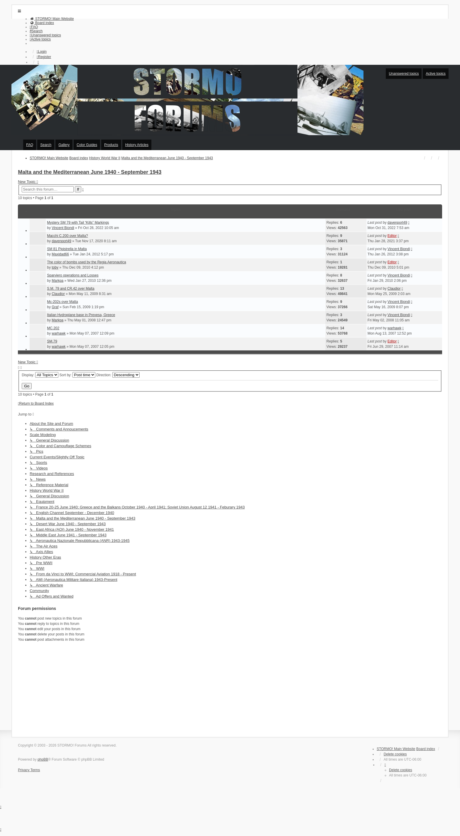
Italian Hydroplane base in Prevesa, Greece (81, 315)
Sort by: (78, 375)
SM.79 (52, 341)
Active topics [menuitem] (435, 74)
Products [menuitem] (111, 145)
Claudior (58, 294)
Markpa (57, 281)
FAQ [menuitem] (29, 145)
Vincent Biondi (63, 228)
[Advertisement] (194, 688)
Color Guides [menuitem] (87, 145)
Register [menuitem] (44, 57)
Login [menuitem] (42, 52)
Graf (55, 307)
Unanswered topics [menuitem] (404, 74)
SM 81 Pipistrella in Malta (67, 249)
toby (55, 267)
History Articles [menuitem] (136, 145)
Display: (40, 375)
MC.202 (53, 328)
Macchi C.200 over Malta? (67, 236)
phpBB (43, 759)
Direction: (118, 375)
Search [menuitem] (45, 145)
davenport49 (397, 223)
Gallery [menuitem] (64, 145)
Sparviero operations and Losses (72, 275)
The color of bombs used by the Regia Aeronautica (86, 262)
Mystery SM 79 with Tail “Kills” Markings (78, 223)
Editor (392, 236)
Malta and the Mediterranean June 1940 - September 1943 (89, 172)
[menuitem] (52, 19)
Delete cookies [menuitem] (395, 754)
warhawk (58, 333)
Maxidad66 (60, 254)
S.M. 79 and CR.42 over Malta (70, 288)
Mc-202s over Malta (62, 302)
